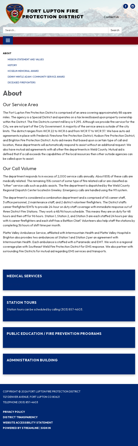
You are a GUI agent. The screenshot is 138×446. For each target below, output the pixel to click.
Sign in (46, 428)
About (7, 53)
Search (115, 30)
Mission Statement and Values (26, 59)
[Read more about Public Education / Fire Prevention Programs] (69, 337)
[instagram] (132, 7)
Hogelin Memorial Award (23, 71)
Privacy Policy (14, 412)
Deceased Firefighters (21, 82)
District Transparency (20, 417)
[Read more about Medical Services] (69, 280)
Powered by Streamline (21, 428)
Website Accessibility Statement (28, 422)
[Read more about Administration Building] (69, 364)
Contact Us (111, 17)
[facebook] (125, 7)
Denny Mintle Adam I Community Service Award (36, 76)
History (12, 65)
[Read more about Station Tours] (69, 308)
